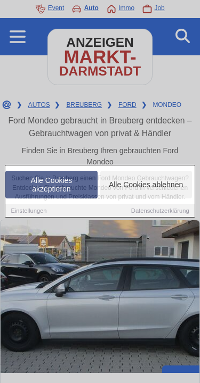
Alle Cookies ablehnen (146, 185)
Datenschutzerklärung (160, 211)
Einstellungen (28, 211)
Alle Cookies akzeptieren (52, 185)
